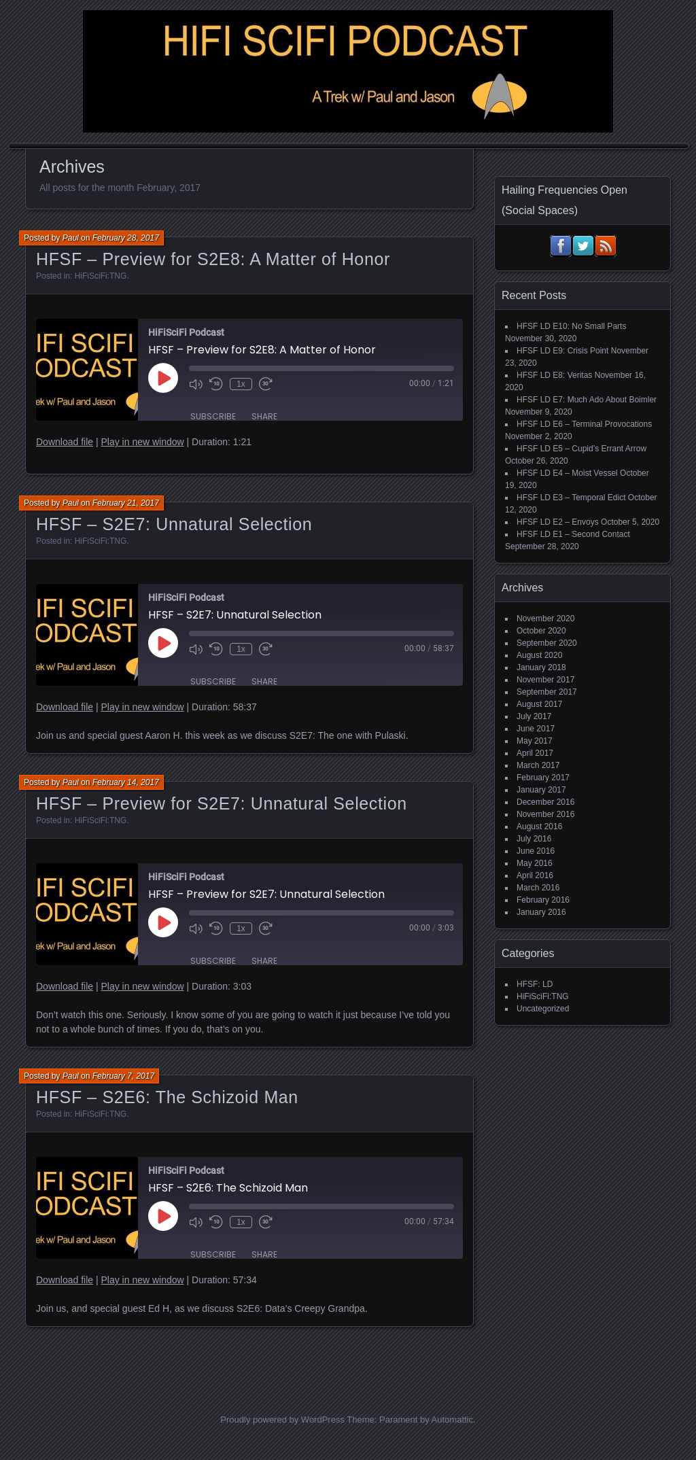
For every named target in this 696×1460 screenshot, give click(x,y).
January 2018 (541, 667)
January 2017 (541, 790)
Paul (71, 238)
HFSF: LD (535, 984)
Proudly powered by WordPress (282, 1419)
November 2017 (545, 679)
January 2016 (541, 912)
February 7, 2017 (123, 1076)
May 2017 (535, 741)
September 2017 (547, 692)
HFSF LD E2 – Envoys (558, 522)
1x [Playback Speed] (241, 384)
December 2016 (545, 802)
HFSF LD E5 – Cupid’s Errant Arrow (581, 448)
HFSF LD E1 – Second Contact (573, 534)
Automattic (452, 1419)
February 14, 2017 (125, 782)
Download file (64, 441)
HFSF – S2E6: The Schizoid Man (167, 1097)
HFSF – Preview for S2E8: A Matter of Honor (213, 258)
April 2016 (535, 875)
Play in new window (142, 441)
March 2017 (538, 765)
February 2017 (543, 777)
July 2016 (534, 839)
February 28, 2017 (125, 238)
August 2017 (539, 704)
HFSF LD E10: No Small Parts (571, 326)
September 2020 (547, 643)
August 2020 (539, 655)
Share (264, 416)
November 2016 (545, 814)
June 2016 (536, 851)
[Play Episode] (163, 378)
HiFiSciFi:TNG (101, 276)
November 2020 (545, 618)
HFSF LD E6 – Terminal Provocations (584, 424)
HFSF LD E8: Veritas (554, 375)
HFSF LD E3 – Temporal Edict (571, 497)
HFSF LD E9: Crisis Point (562, 350)
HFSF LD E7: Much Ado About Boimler (587, 399)
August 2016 (539, 826)
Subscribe (213, 416)
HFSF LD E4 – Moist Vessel (567, 473)
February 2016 (543, 900)
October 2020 (541, 631)
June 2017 (536, 728)
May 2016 (535, 863)
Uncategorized (543, 1008)
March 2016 (538, 887)
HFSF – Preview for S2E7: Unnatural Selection (221, 803)
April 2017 (535, 753)
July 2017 (534, 716)
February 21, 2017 (125, 503)
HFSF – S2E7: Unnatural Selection (174, 524)
